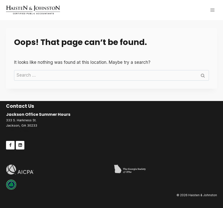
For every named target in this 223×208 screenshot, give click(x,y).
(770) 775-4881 (18, 131)
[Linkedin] (20, 145)
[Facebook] (10, 145)
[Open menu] (212, 10)
